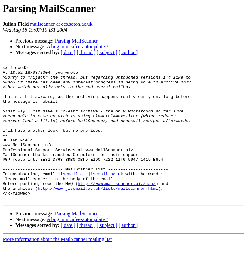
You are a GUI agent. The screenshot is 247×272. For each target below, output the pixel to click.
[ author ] (128, 52)
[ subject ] (107, 52)
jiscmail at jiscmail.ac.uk (90, 196)
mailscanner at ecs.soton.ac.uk (61, 24)
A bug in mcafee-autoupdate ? (77, 46)
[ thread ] (86, 52)
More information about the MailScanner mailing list (57, 266)
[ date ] (68, 52)
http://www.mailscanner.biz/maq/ (117, 207)
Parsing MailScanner (76, 41)
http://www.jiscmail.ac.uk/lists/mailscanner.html (98, 213)
